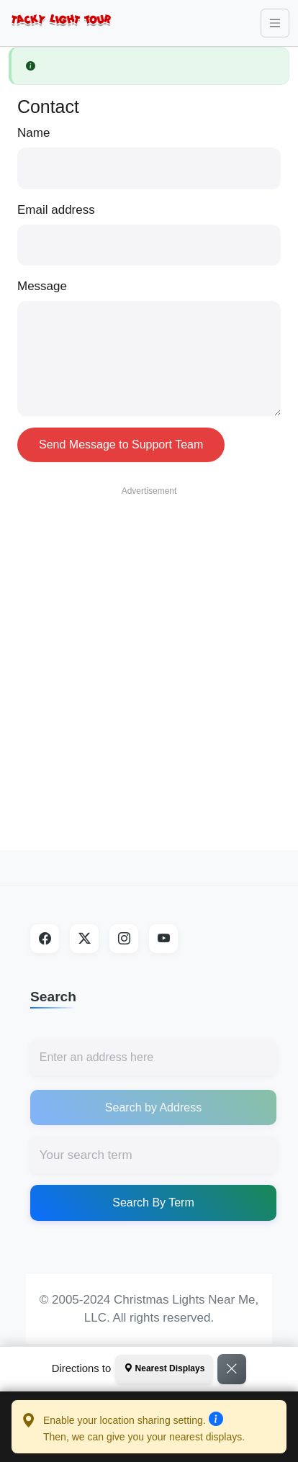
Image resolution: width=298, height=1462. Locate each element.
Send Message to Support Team (121, 444)
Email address (56, 210)
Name (33, 133)
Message (42, 286)
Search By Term (153, 1202)
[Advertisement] (144, 648)
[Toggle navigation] (275, 23)
